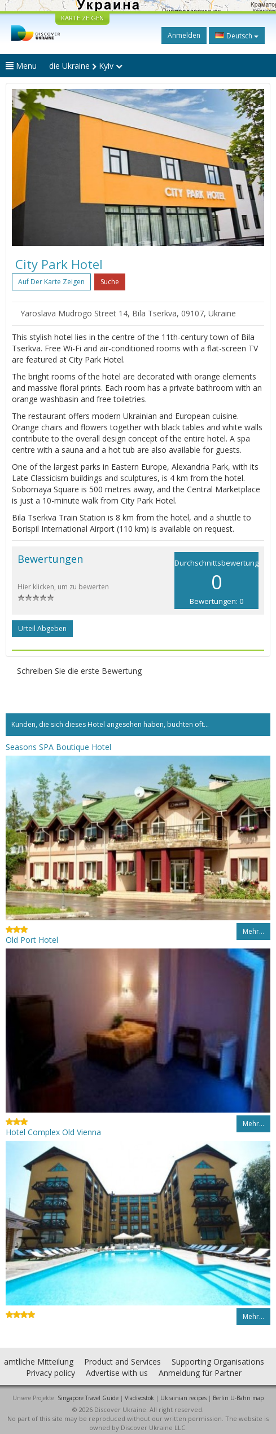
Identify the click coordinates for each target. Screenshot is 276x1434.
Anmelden (184, 35)
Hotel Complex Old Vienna (53, 1132)
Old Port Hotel (32, 939)
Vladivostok (139, 1398)
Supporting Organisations (218, 1361)
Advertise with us (117, 1372)
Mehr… (253, 931)
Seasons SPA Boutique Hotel (58, 747)
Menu (21, 65)
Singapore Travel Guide (88, 1398)
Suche (109, 281)
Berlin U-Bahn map (238, 1398)
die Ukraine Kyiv (85, 65)
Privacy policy (50, 1372)
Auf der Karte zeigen (51, 281)
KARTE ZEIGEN (82, 18)
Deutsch (237, 35)
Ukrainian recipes (183, 1398)
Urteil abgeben (42, 628)
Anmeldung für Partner (200, 1372)
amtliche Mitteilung (38, 1361)
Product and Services (122, 1361)
